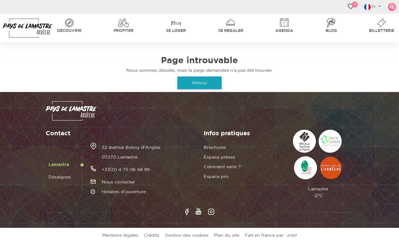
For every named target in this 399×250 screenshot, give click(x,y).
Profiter (124, 31)
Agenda (284, 31)
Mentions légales (120, 235)
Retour (199, 83)
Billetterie (381, 31)
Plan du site (226, 235)
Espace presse (219, 157)
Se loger (176, 31)
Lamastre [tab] (58, 164)
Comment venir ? (222, 167)
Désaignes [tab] (59, 177)
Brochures (215, 147)
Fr (370, 7)
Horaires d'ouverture (124, 192)
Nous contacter (118, 182)
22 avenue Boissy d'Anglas (131, 147)
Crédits (151, 235)
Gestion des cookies (186, 235)
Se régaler (230, 31)
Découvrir (69, 31)
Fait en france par (271, 235)
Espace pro (216, 176)
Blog (331, 31)
